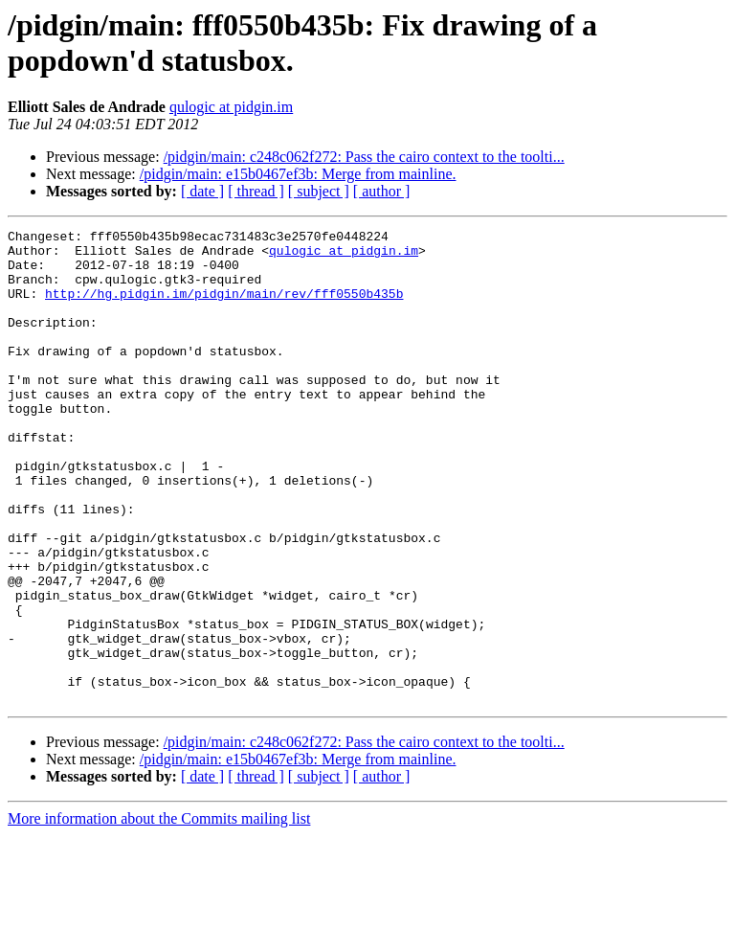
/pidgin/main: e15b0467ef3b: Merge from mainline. (298, 174)
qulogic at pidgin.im (231, 107)
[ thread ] (256, 191)
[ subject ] (318, 191)
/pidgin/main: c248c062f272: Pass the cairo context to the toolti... (364, 156)
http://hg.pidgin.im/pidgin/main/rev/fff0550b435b (224, 307)
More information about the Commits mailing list (159, 913)
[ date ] (202, 191)
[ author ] (382, 191)
